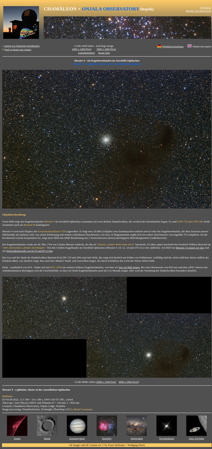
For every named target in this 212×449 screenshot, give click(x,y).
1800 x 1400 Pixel (81, 49)
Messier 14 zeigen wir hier (190, 247)
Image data (104, 52)
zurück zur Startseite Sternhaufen (22, 45)
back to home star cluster (18, 49)
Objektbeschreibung (173, 46)
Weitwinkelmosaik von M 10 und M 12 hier (29, 250)
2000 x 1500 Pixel (106, 381)
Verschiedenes (166, 438)
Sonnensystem (77, 438)
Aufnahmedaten (86, 52)
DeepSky (107, 438)
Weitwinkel (137, 438)
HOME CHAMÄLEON (198, 10)
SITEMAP (205, 7)
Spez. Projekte (196, 438)
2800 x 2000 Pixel (106, 49)
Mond (47, 438)
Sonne (17, 438)
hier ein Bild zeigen (129, 267)
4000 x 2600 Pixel (128, 381)
